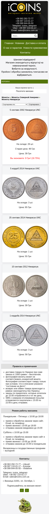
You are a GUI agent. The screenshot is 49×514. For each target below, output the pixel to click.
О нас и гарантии (12, 48)
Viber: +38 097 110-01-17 (24, 28)
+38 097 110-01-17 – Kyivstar (16, 466)
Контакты (25, 52)
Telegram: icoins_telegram (24, 26)
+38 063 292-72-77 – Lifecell (16, 464)
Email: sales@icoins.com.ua (24, 30)
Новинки (19, 43)
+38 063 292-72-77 (24, 18)
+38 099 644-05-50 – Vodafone (17, 468)
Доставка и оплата (36, 43)
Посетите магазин (24, 91)
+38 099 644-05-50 (24, 23)
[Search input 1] (22, 36)
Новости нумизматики (35, 48)
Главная (9, 43)
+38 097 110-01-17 (24, 21)
